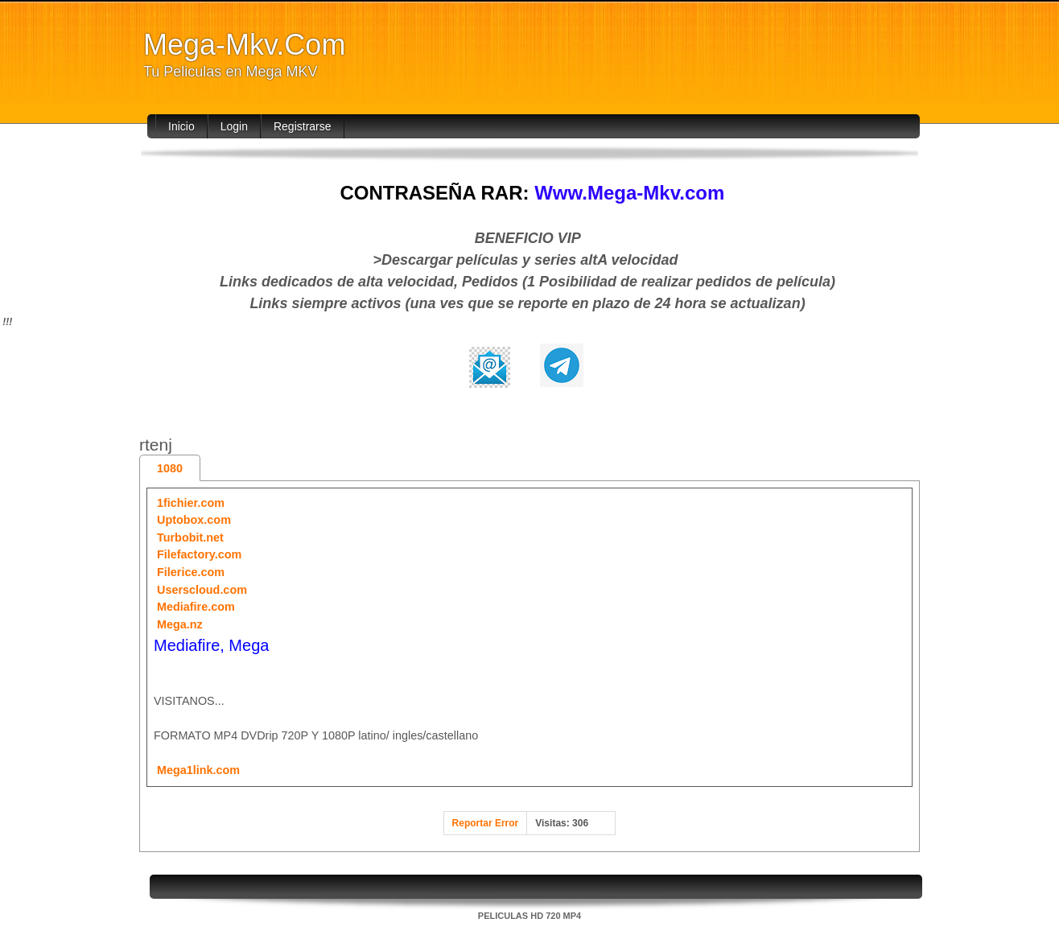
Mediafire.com (196, 606)
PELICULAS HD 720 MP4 (529, 915)
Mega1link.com (198, 770)
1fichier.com (191, 502)
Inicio (181, 126)
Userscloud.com (202, 589)
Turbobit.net (190, 537)
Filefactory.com (199, 554)
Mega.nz (180, 624)
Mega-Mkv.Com (244, 44)
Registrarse (303, 126)
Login (234, 126)
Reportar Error (485, 823)
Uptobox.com (194, 519)
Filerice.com (191, 572)
